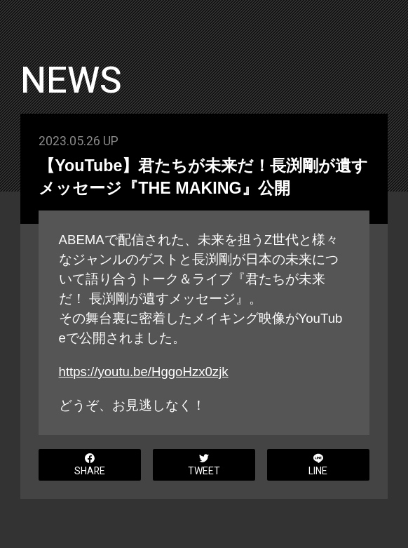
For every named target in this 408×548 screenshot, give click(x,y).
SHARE (89, 466)
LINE (317, 466)
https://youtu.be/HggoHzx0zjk (144, 371)
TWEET (204, 466)
